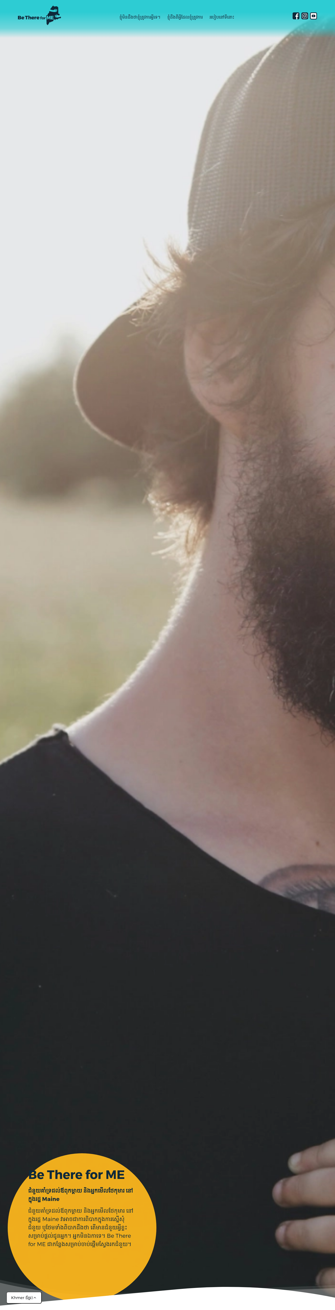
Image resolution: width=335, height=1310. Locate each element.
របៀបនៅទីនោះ (222, 16)
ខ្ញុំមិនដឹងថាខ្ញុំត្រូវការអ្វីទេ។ (139, 16)
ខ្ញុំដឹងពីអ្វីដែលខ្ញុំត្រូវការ (185, 16)
